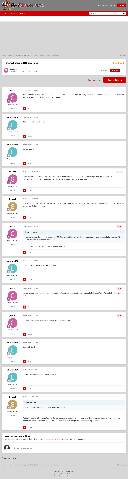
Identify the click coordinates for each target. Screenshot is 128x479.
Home (5, 13)
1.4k (13, 217)
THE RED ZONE (30, 72)
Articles (13, 13)
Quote (30, 109)
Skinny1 (12, 199)
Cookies (69, 471)
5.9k (12, 109)
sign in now (58, 439)
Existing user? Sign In (106, 5)
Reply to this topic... (23, 448)
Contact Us (33, 13)
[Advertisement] (64, 36)
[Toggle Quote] (26, 232)
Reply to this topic (115, 80)
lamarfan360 (12, 117)
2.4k (12, 136)
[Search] (100, 13)
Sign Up (121, 5)
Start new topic (94, 80)
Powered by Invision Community (64, 476)
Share (104, 70)
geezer (15, 69)
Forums (22, 14)
